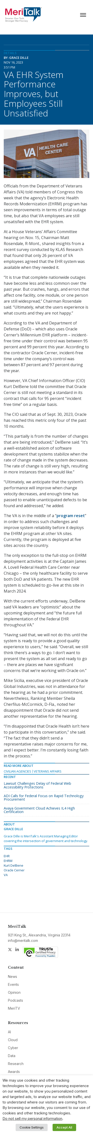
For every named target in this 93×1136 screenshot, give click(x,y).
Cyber (13, 1048)
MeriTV (14, 1008)
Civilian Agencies (17, 771)
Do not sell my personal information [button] (32, 1118)
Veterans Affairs (48, 771)
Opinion (14, 992)
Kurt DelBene (13, 865)
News (12, 976)
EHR (7, 856)
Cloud (13, 1040)
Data (11, 1056)
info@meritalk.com (23, 940)
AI (9, 1032)
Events (13, 984)
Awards (14, 1071)
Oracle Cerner (14, 870)
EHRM (8, 860)
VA (6, 875)
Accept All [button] (64, 1127)
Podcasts (15, 1000)
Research (16, 1064)
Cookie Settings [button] (32, 1127)
